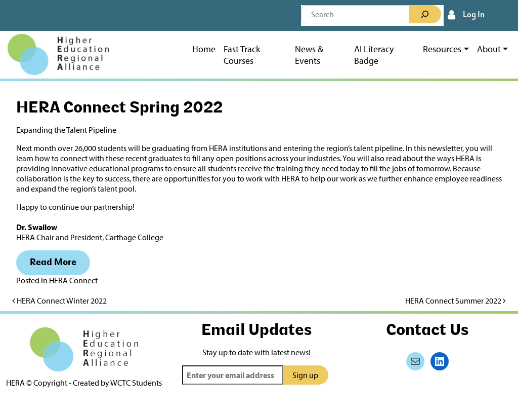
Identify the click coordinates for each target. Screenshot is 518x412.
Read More (53, 263)
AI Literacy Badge (374, 54)
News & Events (309, 54)
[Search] (425, 14)
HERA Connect (73, 280)
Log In (474, 15)
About (489, 49)
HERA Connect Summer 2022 (455, 300)
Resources (442, 49)
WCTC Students (136, 383)
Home (203, 49)
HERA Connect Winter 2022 (59, 300)
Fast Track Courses (242, 54)
